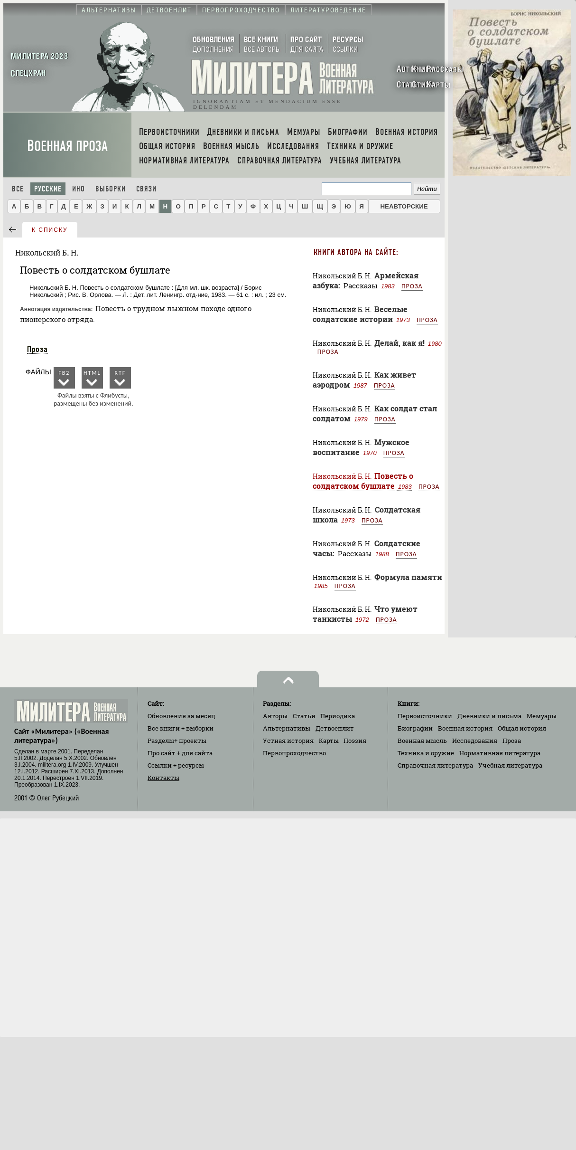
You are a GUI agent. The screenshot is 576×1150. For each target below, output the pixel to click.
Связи (146, 189)
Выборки (110, 189)
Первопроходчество (294, 753)
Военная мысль (422, 740)
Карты (329, 740)
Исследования (474, 740)
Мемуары (542, 716)
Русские (48, 189)
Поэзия (355, 740)
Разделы (177, 740)
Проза (37, 349)
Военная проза (67, 146)
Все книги (181, 728)
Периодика (337, 716)
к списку (50, 230)
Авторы (275, 716)
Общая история (522, 728)
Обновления (181, 716)
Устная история (288, 740)
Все (18, 189)
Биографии (415, 728)
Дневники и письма (489, 716)
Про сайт (180, 753)
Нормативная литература (499, 753)
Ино (78, 189)
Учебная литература (510, 765)
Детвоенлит (335, 728)
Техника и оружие (426, 753)
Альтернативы (286, 728)
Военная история (465, 728)
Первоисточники (425, 716)
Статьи (304, 716)
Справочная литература (435, 765)
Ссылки (176, 765)
